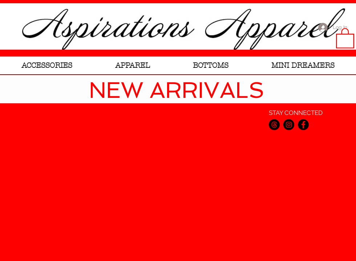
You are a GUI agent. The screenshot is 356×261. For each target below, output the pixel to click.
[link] (345, 38)
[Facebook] (303, 124)
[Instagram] (288, 124)
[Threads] (274, 124)
